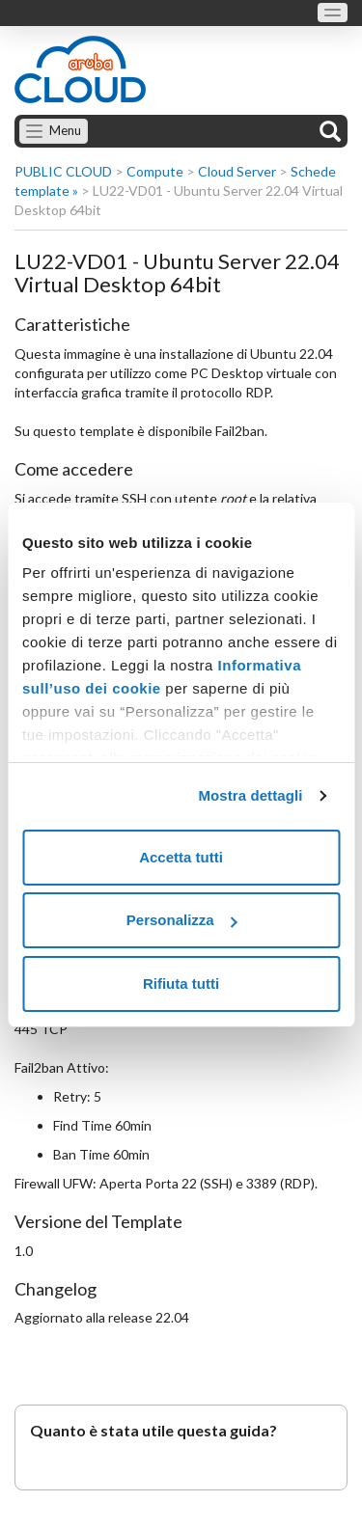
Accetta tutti (181, 857)
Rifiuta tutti (181, 983)
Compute (154, 171)
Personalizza (181, 920)
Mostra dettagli (250, 795)
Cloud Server (237, 171)
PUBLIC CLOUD (63, 171)
